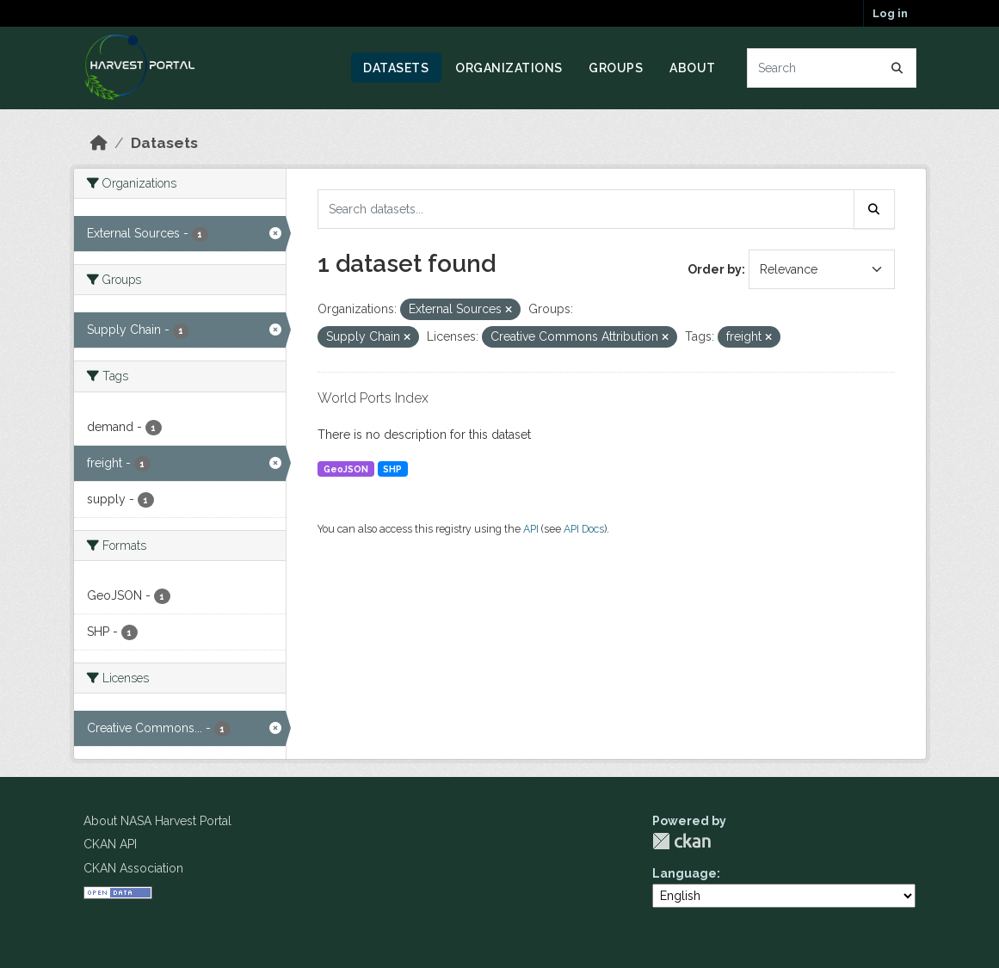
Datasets (396, 68)
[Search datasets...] (831, 68)
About (692, 68)
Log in (890, 13)
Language (684, 873)
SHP (392, 469)
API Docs (584, 528)
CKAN (681, 841)
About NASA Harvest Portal (157, 821)
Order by (715, 269)
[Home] (99, 142)
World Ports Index (373, 398)
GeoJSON (346, 469)
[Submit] (897, 68)
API (531, 528)
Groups (616, 68)
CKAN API (110, 844)
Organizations (509, 68)
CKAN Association (133, 868)
